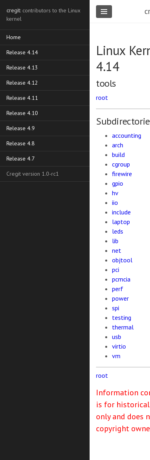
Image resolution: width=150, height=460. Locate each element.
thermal (123, 327)
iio (115, 202)
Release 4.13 (22, 67)
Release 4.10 (22, 113)
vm (116, 356)
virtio (119, 346)
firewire (122, 174)
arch (117, 145)
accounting (126, 135)
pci (115, 270)
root (102, 97)
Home (13, 37)
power (120, 298)
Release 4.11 (22, 97)
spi (115, 308)
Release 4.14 (22, 52)
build (118, 155)
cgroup (121, 164)
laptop (121, 222)
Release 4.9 (20, 128)
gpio (117, 183)
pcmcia (121, 279)
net (116, 250)
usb (116, 337)
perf (117, 289)
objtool (122, 260)
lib (115, 241)
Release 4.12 (22, 82)
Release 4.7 (20, 158)
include (121, 212)
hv (115, 193)
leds (117, 231)
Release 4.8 (20, 143)
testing (121, 317)
